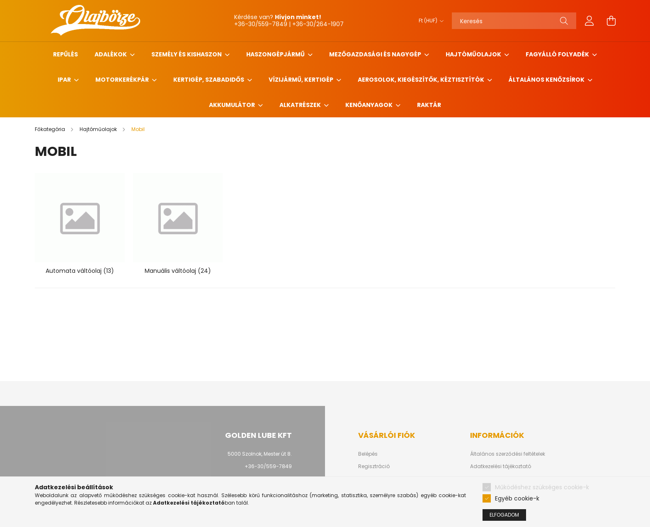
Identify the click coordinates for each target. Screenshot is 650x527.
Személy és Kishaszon (187, 54)
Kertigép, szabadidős (209, 79)
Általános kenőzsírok (547, 79)
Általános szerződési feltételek (507, 454)
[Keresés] (514, 20)
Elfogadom (504, 514)
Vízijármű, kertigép (302, 79)
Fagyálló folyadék (558, 54)
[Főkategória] (50, 129)
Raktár (429, 105)
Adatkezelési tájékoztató (500, 466)
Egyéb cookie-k (517, 498)
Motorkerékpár (122, 79)
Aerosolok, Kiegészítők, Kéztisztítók (421, 79)
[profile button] (589, 20)
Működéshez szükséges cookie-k (542, 487)
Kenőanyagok (369, 105)
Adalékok (111, 54)
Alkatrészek (300, 105)
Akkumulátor (232, 105)
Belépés (368, 454)
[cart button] (611, 20)
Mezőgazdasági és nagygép (375, 54)
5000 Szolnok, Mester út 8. (260, 453)
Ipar (65, 79)
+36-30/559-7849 (268, 466)
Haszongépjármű (276, 54)
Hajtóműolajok (474, 54)
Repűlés (65, 54)
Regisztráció (374, 466)
